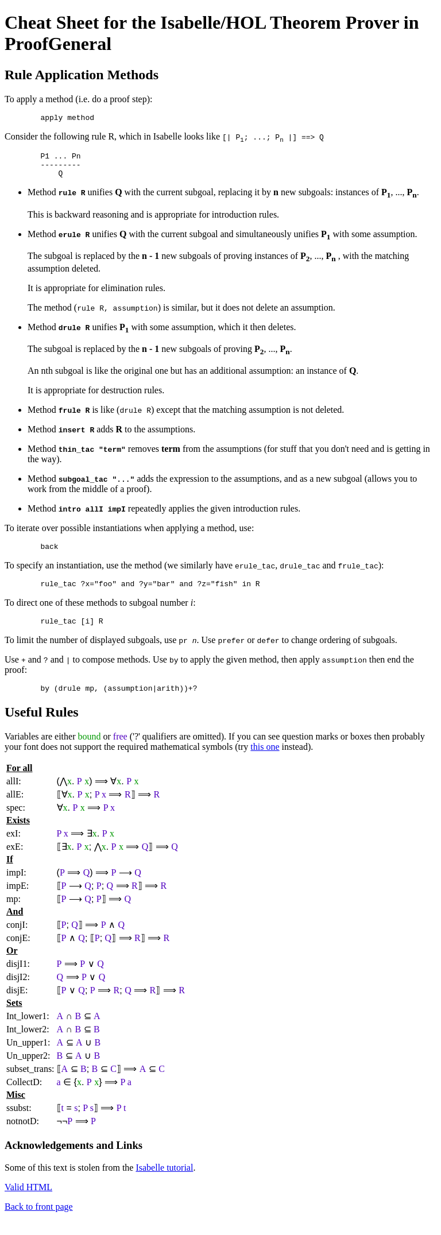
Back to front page (39, 1220)
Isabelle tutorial (164, 1181)
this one (264, 760)
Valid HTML (28, 1201)
